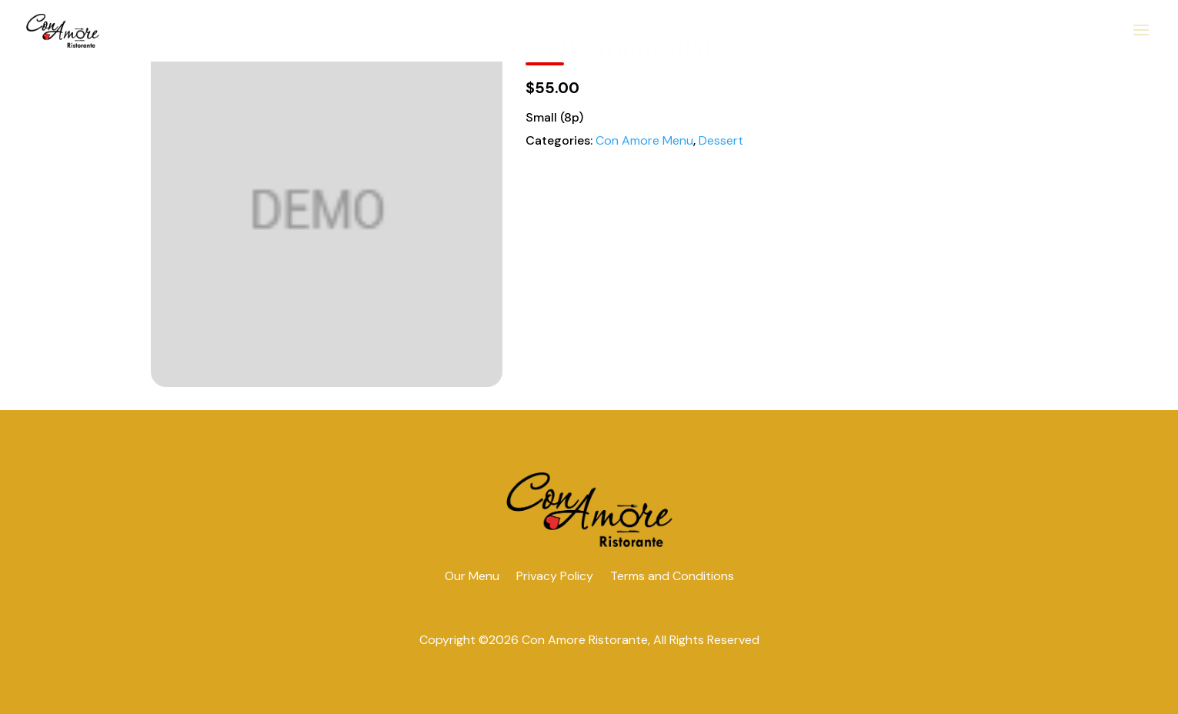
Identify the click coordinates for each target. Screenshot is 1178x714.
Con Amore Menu (644, 140)
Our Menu (472, 576)
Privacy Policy (554, 576)
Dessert (721, 140)
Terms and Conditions (672, 576)
